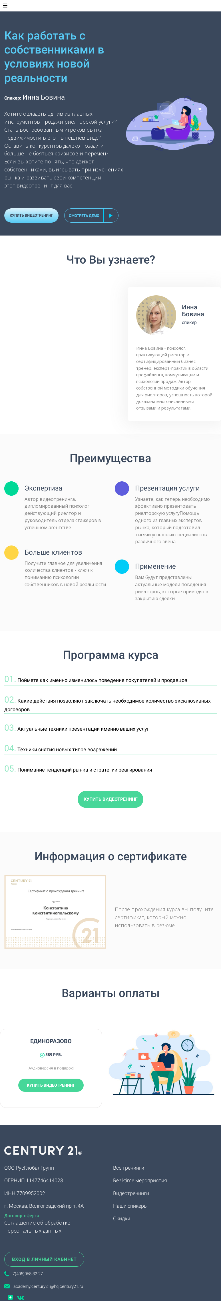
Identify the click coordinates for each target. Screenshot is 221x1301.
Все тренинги (128, 1168)
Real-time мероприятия (140, 1180)
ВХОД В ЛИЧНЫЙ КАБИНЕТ (44, 1259)
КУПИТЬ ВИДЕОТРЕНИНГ (31, 215)
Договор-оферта (21, 1215)
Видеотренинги (131, 1193)
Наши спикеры (130, 1206)
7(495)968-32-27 (28, 1273)
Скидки (121, 1218)
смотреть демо (84, 215)
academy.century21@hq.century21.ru (46, 1286)
